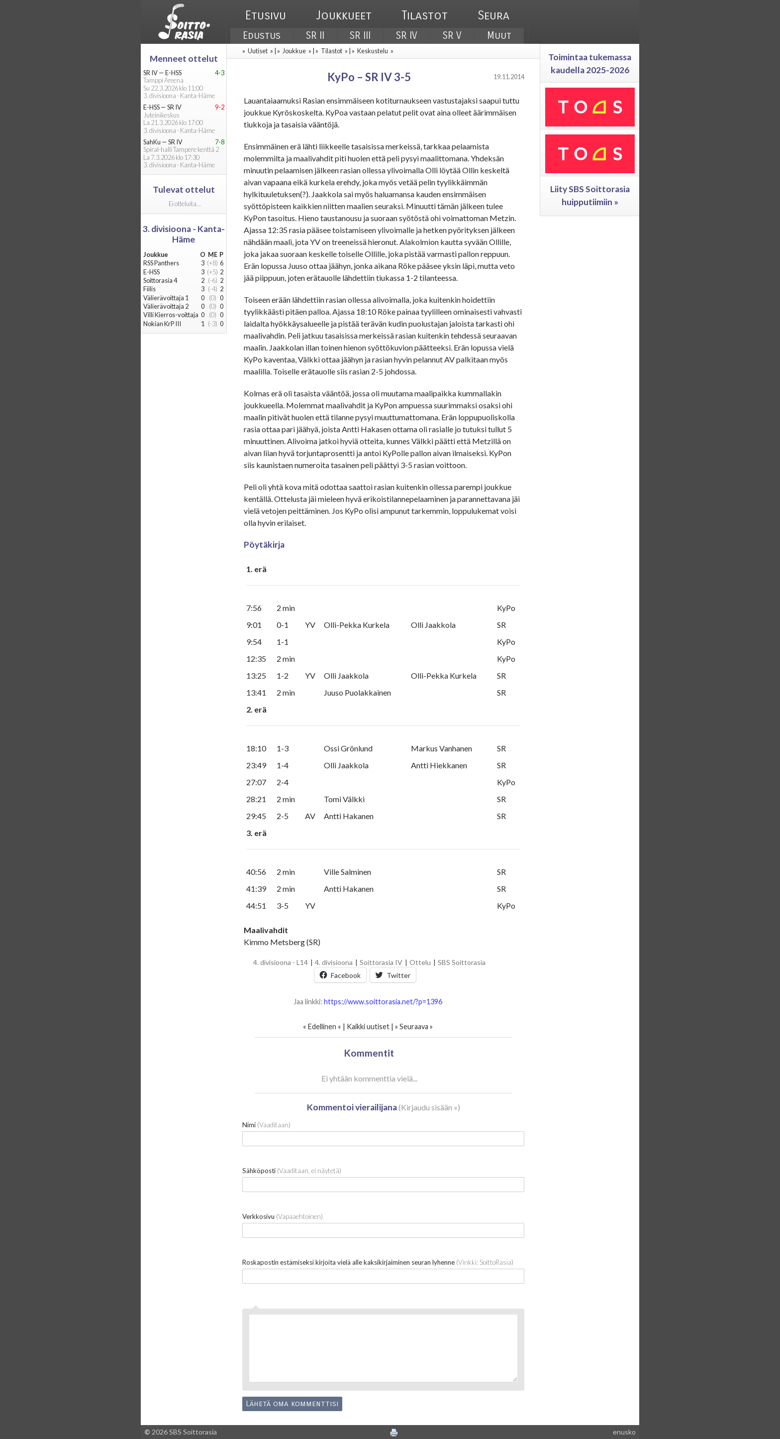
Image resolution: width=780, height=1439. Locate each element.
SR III (360, 35)
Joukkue (294, 51)
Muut (499, 35)
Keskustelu (372, 51)
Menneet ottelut (184, 58)
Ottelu (420, 962)
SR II (315, 35)
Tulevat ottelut (184, 189)
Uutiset (258, 51)
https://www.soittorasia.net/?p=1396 (383, 1001)
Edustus (262, 35)
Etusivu (265, 15)
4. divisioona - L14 (280, 962)
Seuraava (413, 1026)
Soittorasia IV (381, 962)
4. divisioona (334, 962)
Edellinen (322, 1026)
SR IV (406, 35)
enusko (624, 1432)
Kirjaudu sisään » (429, 1107)
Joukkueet (344, 15)
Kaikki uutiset (369, 1026)
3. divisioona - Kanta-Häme (184, 234)
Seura (493, 15)
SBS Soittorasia (462, 962)
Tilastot (424, 15)
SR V (452, 35)
